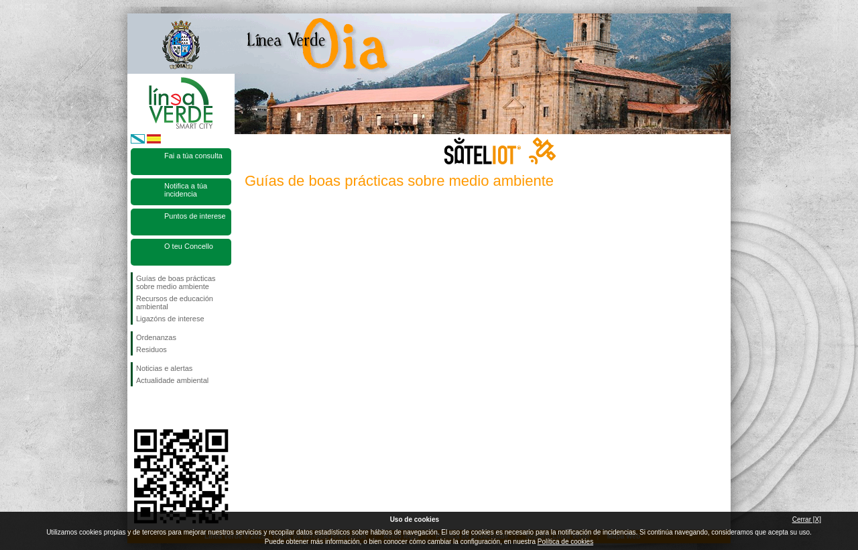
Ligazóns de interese (170, 319)
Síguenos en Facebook (139, 408)
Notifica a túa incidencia (185, 190)
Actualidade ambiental (172, 380)
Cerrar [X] (806, 519)
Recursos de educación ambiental (174, 302)
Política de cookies (565, 541)
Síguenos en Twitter (161, 408)
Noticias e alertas (164, 368)
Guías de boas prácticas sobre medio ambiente (176, 282)
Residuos (151, 349)
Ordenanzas (156, 337)
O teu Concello (188, 246)
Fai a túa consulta (193, 156)
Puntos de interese (195, 216)
